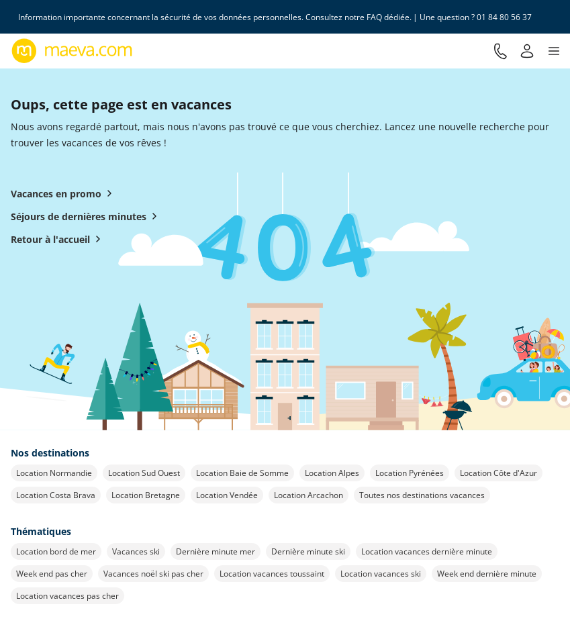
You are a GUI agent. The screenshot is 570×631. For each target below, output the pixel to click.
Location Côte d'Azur (498, 473)
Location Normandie (54, 473)
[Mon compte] (527, 51)
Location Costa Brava (55, 495)
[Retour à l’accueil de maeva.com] (72, 51)
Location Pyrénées (409, 473)
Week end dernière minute (486, 573)
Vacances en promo (64, 193)
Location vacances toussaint (272, 573)
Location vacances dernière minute (426, 551)
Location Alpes (332, 473)
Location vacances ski (380, 573)
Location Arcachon (308, 495)
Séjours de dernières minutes (86, 216)
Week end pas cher (51, 573)
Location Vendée (227, 495)
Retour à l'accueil (58, 239)
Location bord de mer (56, 551)
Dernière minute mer (215, 551)
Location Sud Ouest (144, 473)
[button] (553, 51)
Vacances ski (136, 551)
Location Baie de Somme (242, 473)
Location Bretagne (145, 495)
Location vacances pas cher (67, 595)
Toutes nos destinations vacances (422, 495)
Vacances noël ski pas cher (153, 573)
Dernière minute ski (308, 551)
